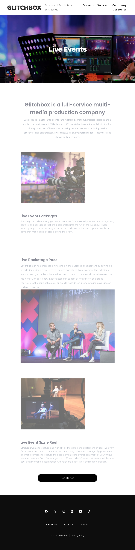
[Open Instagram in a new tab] (64, 511)
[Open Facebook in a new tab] (46, 511)
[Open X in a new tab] (55, 511)
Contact (84, 524)
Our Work (88, 5)
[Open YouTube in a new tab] (80, 511)
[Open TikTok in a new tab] (88, 511)
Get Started (120, 9)
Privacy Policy (78, 535)
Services (103, 5)
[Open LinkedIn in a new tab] (72, 511)
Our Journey (119, 5)
